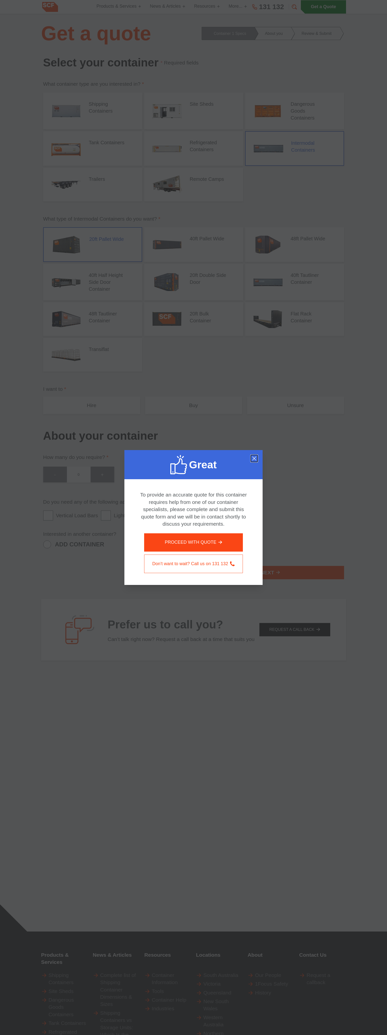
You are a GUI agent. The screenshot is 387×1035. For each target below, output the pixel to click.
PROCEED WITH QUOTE (193, 542)
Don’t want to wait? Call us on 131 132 (193, 563)
